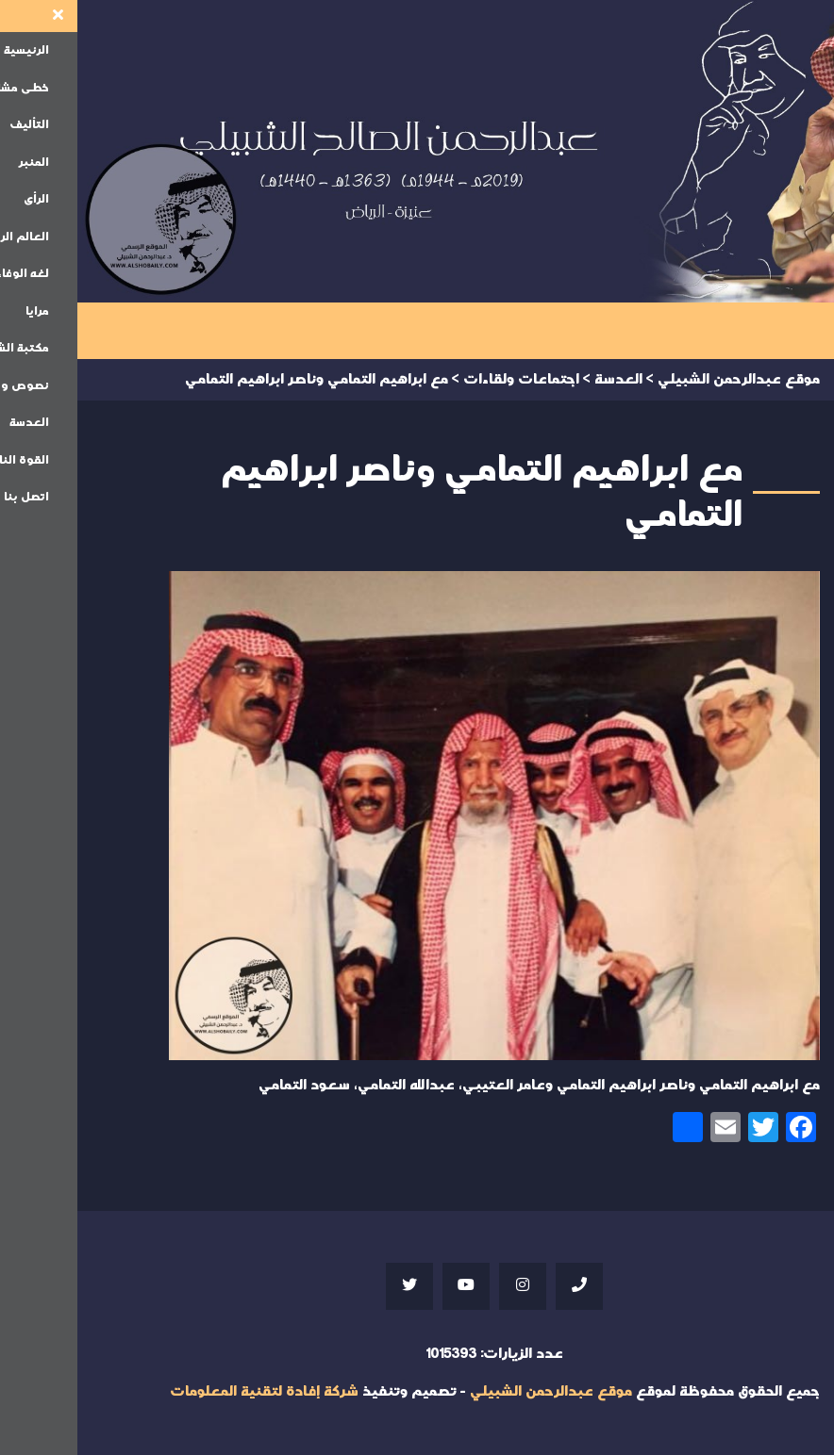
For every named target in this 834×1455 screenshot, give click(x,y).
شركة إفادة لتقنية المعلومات (186, 1391)
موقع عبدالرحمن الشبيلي (473, 1391)
